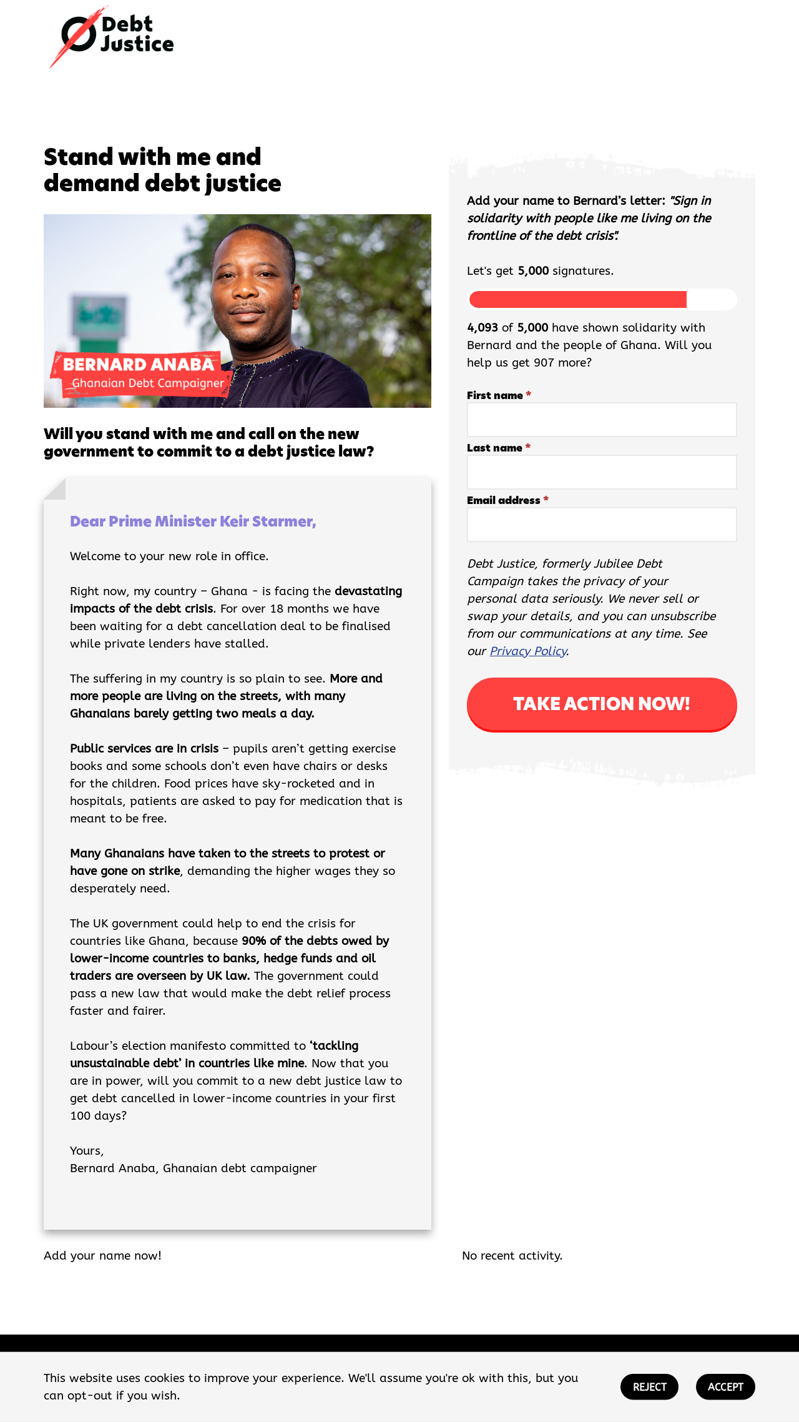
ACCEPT (725, 1387)
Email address (508, 500)
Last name (499, 448)
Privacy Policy (527, 651)
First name (499, 395)
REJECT (650, 1387)
